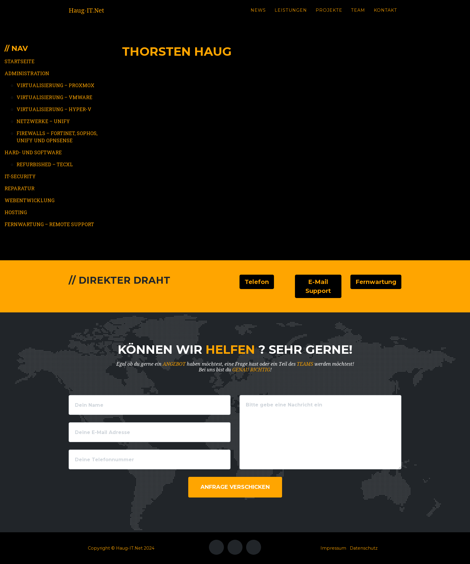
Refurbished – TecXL (44, 164)
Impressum (333, 548)
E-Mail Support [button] (318, 286)
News (258, 15)
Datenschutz (364, 548)
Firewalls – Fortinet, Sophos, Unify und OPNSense (56, 136)
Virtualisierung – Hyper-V (53, 109)
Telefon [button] (257, 281)
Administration (26, 73)
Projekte (329, 15)
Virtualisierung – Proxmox (55, 85)
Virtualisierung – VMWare (54, 97)
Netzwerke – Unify (43, 121)
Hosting (15, 212)
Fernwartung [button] (375, 281)
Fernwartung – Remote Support (49, 224)
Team (358, 15)
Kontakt (385, 15)
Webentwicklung (29, 200)
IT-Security (20, 176)
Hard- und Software (33, 152)
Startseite (19, 61)
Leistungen (291, 15)
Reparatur (19, 188)
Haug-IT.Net (92, 15)
